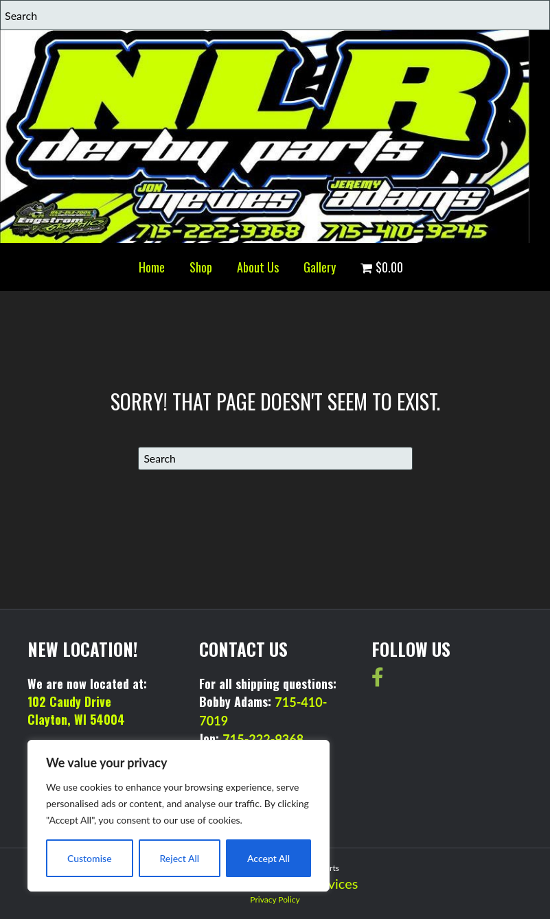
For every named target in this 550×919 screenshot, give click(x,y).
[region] (178, 816)
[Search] (275, 458)
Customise (89, 858)
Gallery (319, 267)
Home (152, 267)
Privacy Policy (274, 899)
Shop (201, 267)
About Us (258, 267)
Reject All (179, 858)
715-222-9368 (262, 739)
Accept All (268, 858)
